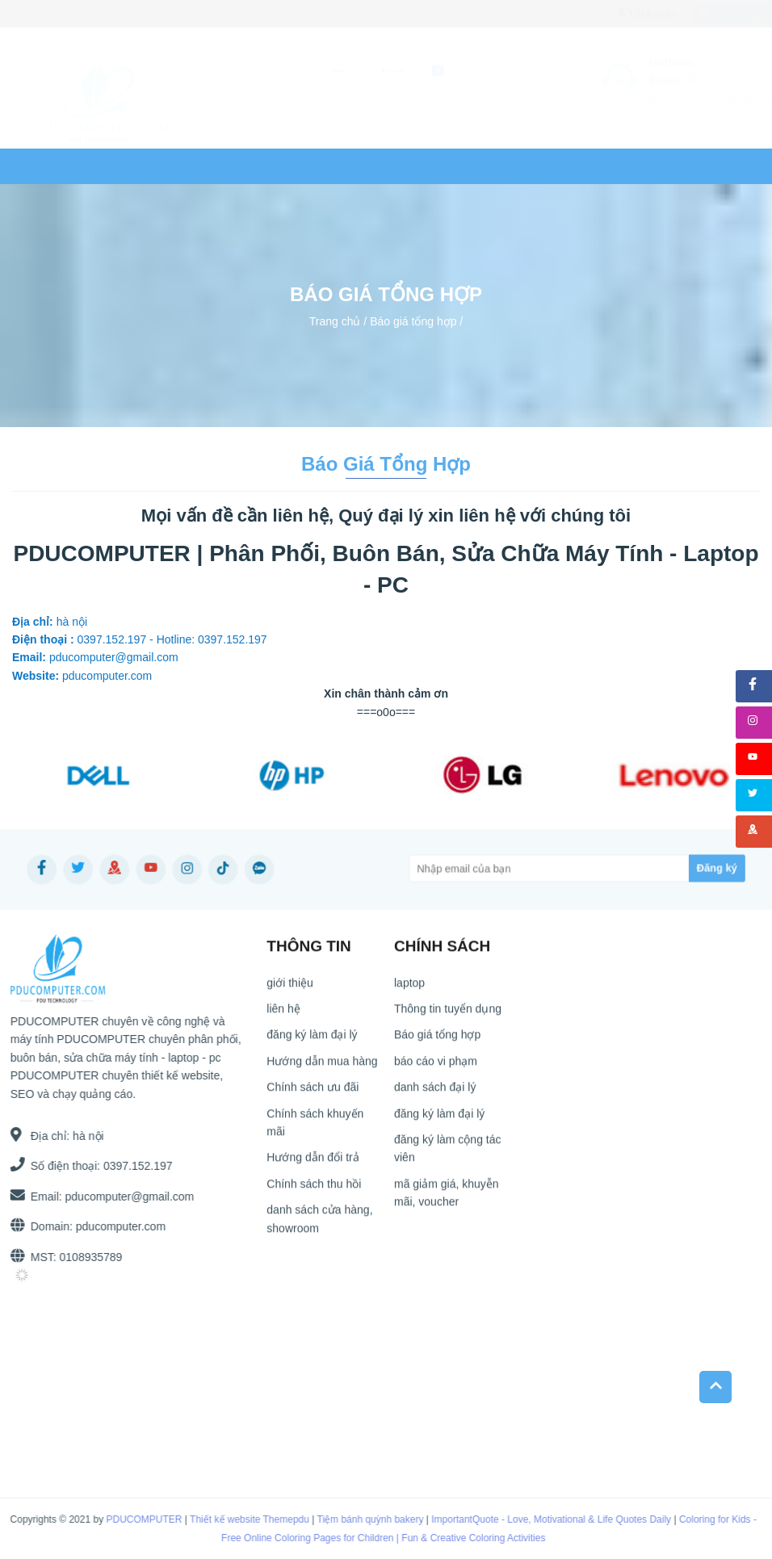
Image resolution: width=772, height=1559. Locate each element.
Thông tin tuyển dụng (447, 1016)
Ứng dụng (590, 166)
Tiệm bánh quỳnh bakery (357, 1519)
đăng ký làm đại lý (311, 1042)
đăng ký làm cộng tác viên (447, 1156)
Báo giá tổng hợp (413, 320)
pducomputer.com (112, 1226)
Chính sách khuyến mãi (314, 1129)
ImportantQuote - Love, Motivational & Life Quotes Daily (539, 1519)
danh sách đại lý (435, 1094)
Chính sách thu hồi (313, 1191)
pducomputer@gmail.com (122, 1196)
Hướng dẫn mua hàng (321, 1068)
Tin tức (338, 166)
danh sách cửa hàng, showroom (319, 1226)
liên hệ (411, 166)
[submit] (546, 71)
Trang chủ (62, 166)
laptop (153, 166)
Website (493, 166)
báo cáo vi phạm (435, 1068)
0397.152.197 (107, 13)
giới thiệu (289, 989)
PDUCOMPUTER (132, 1519)
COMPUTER (248, 166)
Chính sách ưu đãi (312, 1094)
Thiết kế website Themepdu (236, 1519)
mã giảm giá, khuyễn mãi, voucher (446, 1200)
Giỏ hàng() (719, 13)
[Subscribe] (666, 869)
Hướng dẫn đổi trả (312, 1165)
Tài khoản (631, 13)
